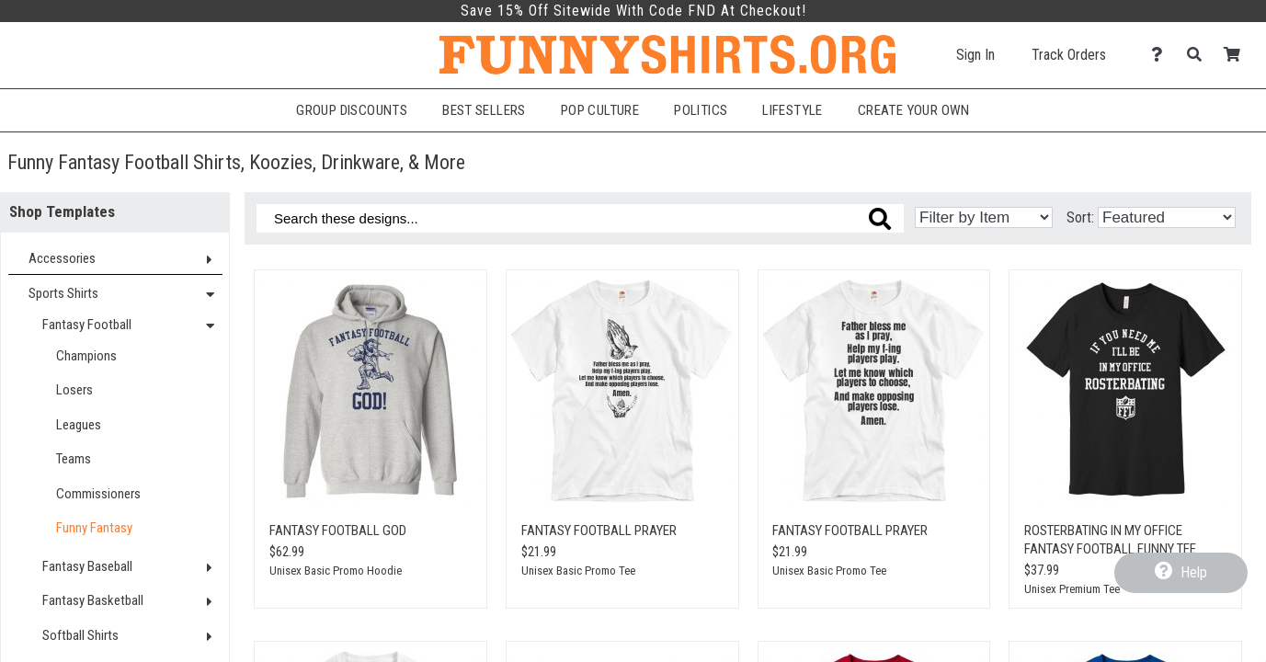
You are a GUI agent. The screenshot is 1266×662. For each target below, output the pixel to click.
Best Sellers (484, 110)
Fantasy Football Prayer (599, 530)
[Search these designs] (580, 218)
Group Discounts (351, 110)
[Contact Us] (1161, 54)
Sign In (975, 54)
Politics (700, 110)
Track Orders (1069, 54)
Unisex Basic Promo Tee (578, 570)
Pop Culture (600, 110)
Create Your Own (914, 110)
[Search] (1199, 54)
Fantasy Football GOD (337, 530)
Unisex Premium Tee (1072, 589)
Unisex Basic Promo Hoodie (335, 570)
